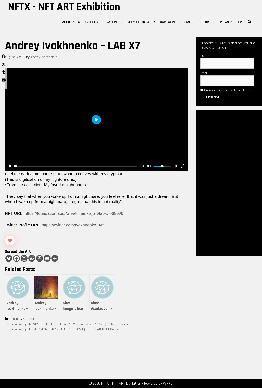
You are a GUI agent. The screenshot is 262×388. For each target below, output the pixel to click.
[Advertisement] (229, 182)
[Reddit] (31, 258)
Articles (91, 22)
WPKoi (168, 383)
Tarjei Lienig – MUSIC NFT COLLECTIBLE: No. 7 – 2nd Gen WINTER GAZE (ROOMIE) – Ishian (69, 324)
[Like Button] (10, 240)
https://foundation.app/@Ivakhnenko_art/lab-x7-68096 (74, 213)
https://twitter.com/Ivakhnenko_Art (73, 225)
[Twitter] (8, 258)
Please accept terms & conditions (225, 90)
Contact (186, 22)
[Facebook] (16, 258)
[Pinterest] (39, 258)
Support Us (206, 22)
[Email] (47, 258)
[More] (54, 258)
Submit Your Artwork (138, 22)
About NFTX (71, 22)
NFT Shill (28, 319)
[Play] (10, 166)
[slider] (75, 166)
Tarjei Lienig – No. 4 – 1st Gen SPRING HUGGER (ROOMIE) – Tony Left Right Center (64, 329)
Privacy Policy (231, 22)
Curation (110, 22)
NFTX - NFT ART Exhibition (64, 7)
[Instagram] (24, 258)
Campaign (167, 22)
